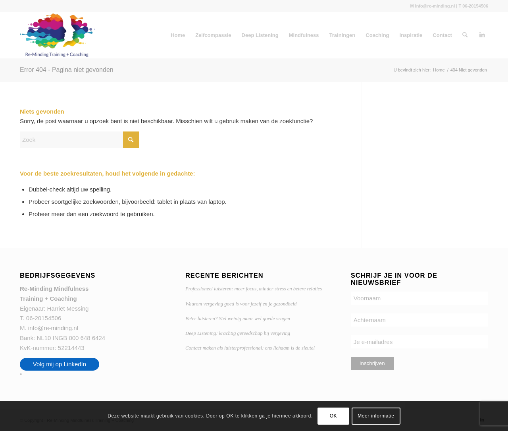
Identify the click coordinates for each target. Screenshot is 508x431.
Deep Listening (260, 35)
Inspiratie (411, 35)
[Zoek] (465, 35)
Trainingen (342, 35)
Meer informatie (376, 416)
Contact (442, 35)
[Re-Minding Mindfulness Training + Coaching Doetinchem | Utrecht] (57, 35)
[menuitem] (465, 35)
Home (178, 35)
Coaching (377, 35)
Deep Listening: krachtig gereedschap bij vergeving (237, 333)
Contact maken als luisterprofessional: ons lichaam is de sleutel (250, 348)
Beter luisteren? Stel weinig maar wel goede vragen (237, 318)
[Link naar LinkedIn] (482, 35)
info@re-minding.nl (53, 328)
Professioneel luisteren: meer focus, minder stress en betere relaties (253, 289)
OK (333, 416)
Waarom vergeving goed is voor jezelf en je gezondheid (240, 304)
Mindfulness (304, 35)
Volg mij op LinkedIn (59, 364)
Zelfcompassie (213, 35)
